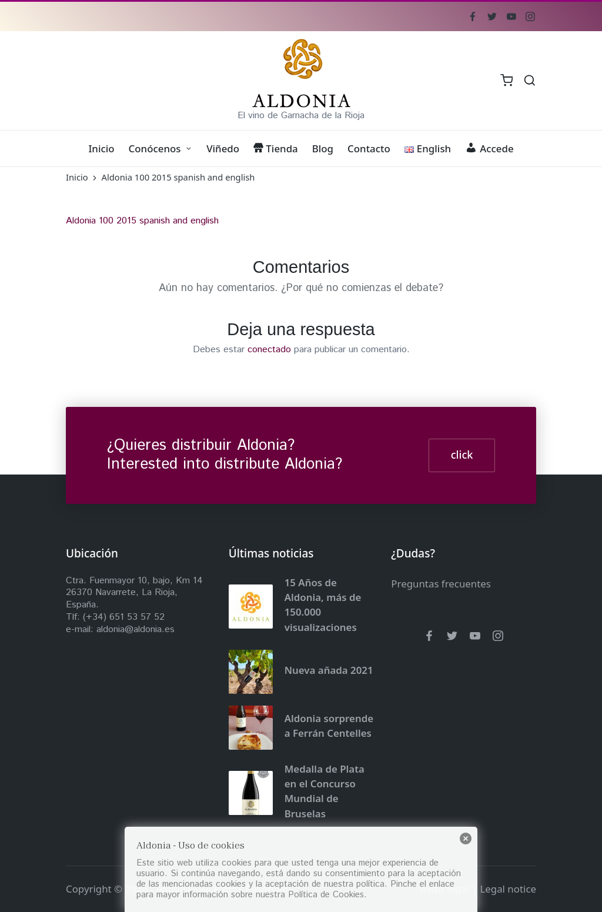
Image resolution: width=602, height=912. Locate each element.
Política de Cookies (326, 894)
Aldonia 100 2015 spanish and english (142, 221)
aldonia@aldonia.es (135, 629)
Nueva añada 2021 (329, 670)
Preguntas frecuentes (441, 583)
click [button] (462, 454)
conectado (269, 349)
